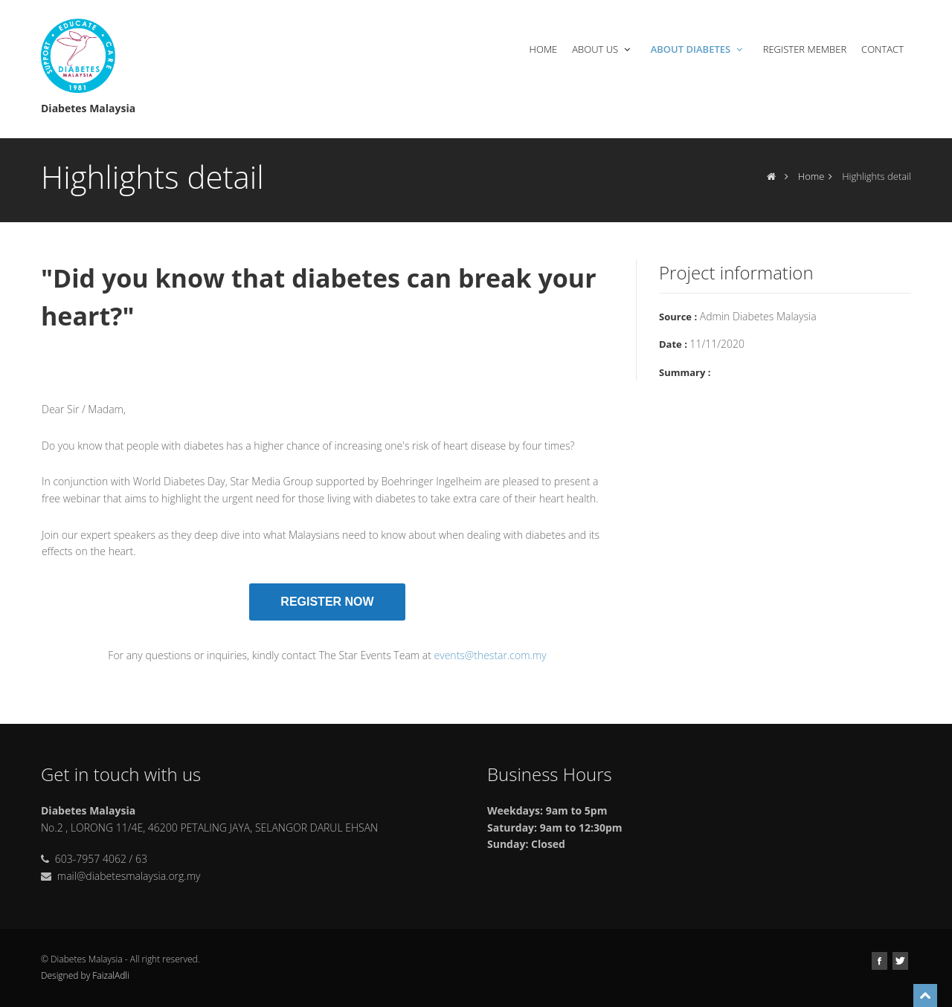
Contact (882, 49)
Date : (673, 344)
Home (544, 49)
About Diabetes (698, 49)
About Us (602, 49)
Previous (28, 349)
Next (626, 349)
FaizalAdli (110, 975)
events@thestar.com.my (490, 655)
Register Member (804, 49)
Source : (678, 316)
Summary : (684, 372)
